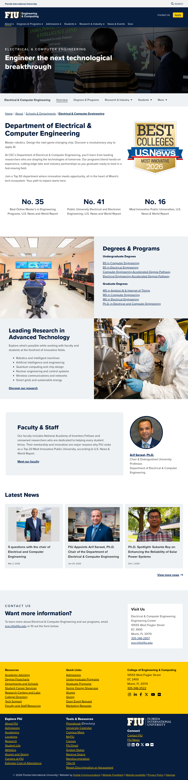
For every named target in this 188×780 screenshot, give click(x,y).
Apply (178, 15)
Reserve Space (75, 754)
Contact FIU (135, 735)
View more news (168, 575)
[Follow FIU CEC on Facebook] (141, 694)
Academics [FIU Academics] (12, 732)
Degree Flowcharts (17, 679)
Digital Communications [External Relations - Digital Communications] (86, 775)
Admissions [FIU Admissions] (12, 728)
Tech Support (13, 701)
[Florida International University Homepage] (21, 4)
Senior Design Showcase (82, 688)
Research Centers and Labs (22, 692)
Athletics (10, 750)
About (19, 113)
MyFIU (70, 737)
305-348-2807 (140, 638)
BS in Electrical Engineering (120, 267)
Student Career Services (21, 688)
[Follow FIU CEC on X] (147, 694)
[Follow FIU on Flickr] (152, 744)
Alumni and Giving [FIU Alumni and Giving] (17, 754)
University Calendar (79, 728)
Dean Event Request (79, 701)
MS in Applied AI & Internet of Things (126, 290)
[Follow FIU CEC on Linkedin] (135, 694)
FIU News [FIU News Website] (133, 740)
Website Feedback (113, 775)
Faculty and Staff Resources (23, 706)
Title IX (70, 763)
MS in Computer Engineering (121, 295)
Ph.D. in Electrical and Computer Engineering (132, 304)
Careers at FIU (14, 759)
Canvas (71, 741)
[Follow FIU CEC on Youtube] (153, 694)
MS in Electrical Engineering (121, 299)
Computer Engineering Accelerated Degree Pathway (136, 272)
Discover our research (23, 388)
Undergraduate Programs (82, 679)
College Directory (16, 697)
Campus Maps (75, 732)
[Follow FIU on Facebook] (138, 744)
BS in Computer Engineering (121, 263)
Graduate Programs (78, 684)
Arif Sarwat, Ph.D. (142, 455)
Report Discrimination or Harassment (89, 767)
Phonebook (73, 723)
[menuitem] (9, 23)
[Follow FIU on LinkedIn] (134, 744)
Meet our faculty (28, 461)
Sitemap (170, 775)
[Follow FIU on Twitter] (143, 744)
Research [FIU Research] (11, 741)
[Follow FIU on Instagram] (129, 744)
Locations (11, 737)
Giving (70, 697)
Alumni (70, 692)
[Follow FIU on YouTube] (147, 744)
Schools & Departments (41, 113)
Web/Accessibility (136, 775)
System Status (75, 750)
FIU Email (72, 745)
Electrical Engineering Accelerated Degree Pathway (136, 276)
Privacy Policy (156, 775)
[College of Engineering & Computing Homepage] (21, 15)
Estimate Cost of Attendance (23, 763)
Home (9, 113)
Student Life (13, 745)
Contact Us (163, 15)
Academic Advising (17, 675)
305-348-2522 (136, 688)
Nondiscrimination (78, 759)
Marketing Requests (78, 706)
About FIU (11, 723)
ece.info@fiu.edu (15, 626)
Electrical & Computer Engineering (27, 100)
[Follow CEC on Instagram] (129, 694)
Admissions (73, 675)
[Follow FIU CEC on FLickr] (159, 694)
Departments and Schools (21, 684)
